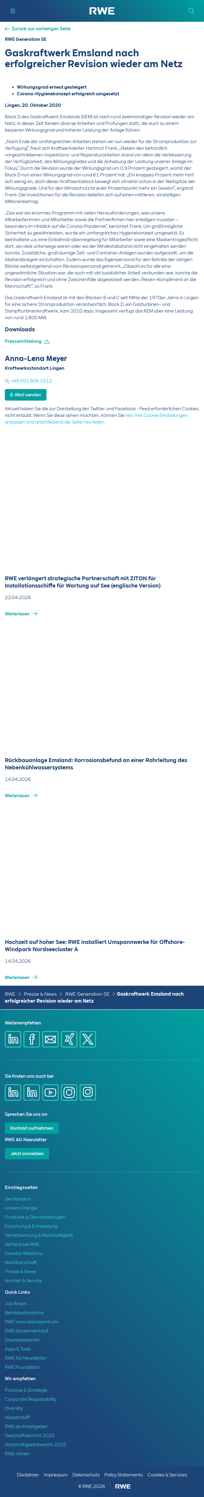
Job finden (16, 1303)
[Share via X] (88, 1039)
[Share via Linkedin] (13, 1039)
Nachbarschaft (21, 1262)
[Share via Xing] (69, 1039)
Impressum (56, 1475)
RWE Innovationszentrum (31, 1322)
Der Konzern (18, 1199)
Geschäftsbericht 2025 (30, 1435)
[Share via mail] (50, 1039)
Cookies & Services (167, 1475)
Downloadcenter (22, 1340)
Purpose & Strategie (26, 1390)
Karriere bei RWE (22, 1244)
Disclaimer (28, 1475)
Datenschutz (86, 1475)
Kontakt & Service (23, 1280)
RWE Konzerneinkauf (26, 1331)
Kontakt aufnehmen (31, 1128)
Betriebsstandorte (24, 1312)
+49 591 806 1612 (28, 381)
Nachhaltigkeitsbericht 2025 (35, 1444)
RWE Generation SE (87, 994)
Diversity (14, 1408)
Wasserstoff (17, 1417)
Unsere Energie (21, 1208)
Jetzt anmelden (27, 1153)
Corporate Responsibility (30, 1399)
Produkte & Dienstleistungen (35, 1217)
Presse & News (40, 994)
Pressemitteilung (23, 341)
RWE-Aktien (17, 1453)
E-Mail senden (25, 395)
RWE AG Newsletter (25, 1358)
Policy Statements (123, 1475)
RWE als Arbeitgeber (26, 1426)
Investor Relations (24, 1253)
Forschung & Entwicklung (31, 1226)
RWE (10, 994)
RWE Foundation (22, 1367)
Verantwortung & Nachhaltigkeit (39, 1235)
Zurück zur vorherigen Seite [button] (41, 29)
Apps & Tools (18, 1349)
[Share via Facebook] (32, 1039)
